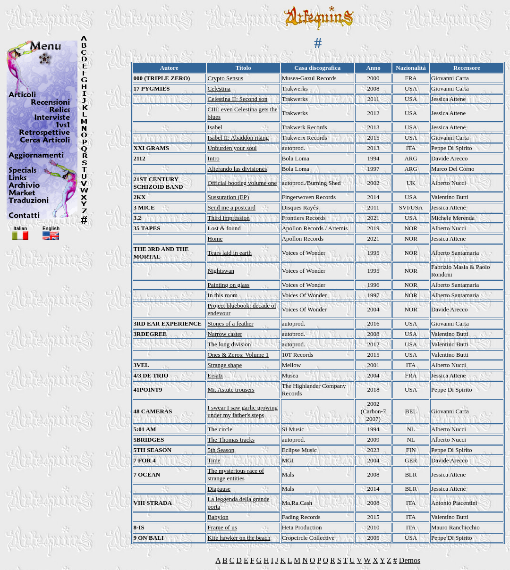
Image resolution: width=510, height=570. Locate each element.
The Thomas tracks (231, 439)
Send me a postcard (231, 207)
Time (214, 460)
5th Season (221, 449)
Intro (214, 158)
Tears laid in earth (230, 252)
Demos (409, 560)
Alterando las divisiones (237, 168)
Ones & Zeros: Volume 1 (238, 354)
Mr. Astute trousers (231, 389)
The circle (220, 429)
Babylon (218, 516)
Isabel (215, 127)
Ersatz (215, 375)
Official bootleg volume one (242, 182)
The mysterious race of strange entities (236, 474)
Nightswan (221, 270)
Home (215, 238)
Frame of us (222, 527)
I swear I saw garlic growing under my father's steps (243, 411)
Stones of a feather (231, 323)
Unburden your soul (232, 147)
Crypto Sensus (225, 78)
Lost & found (224, 228)
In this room (223, 295)
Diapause (219, 488)
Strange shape (225, 365)
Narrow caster (225, 333)
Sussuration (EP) (228, 197)
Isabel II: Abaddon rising (238, 137)
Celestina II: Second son (238, 98)
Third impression (229, 217)
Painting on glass (229, 284)
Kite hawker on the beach (239, 537)
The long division (229, 344)
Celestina (219, 88)
